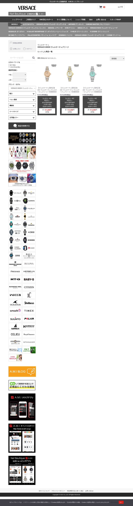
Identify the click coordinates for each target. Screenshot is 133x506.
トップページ (17, 20)
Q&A (90, 20)
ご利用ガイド (31, 20)
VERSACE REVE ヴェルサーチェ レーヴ (103, 28)
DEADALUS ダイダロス (17, 32)
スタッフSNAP (115, 20)
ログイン (27, 48)
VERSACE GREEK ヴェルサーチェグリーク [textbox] (22, 88)
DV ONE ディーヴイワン (17, 35)
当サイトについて (44, 491)
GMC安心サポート (46, 20)
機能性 (12, 105)
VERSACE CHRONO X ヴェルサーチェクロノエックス (27, 28)
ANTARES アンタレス (76, 24)
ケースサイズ (14, 111)
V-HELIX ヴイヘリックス (79, 32)
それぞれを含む (14, 67)
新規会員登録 (16, 42)
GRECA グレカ (83, 28)
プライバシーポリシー (58, 491)
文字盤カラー (14, 117)
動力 (11, 93)
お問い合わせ (101, 20)
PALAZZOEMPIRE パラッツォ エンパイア (42, 35)
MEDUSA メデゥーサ (55, 28)
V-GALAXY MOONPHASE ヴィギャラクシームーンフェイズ (47, 32)
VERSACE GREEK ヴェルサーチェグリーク (89, 35)
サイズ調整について (64, 20)
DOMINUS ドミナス (65, 35)
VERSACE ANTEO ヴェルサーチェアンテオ (51, 24)
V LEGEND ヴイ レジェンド (99, 32)
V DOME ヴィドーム (114, 35)
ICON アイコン (70, 28)
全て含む (12, 65)
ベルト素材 (13, 99)
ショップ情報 (80, 20)
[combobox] (22, 88)
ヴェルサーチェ (43, 45)
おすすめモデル (28, 24)
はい (121, 502)
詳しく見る (114, 502)
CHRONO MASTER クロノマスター (98, 24)
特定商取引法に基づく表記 (75, 491)
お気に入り (15, 48)
